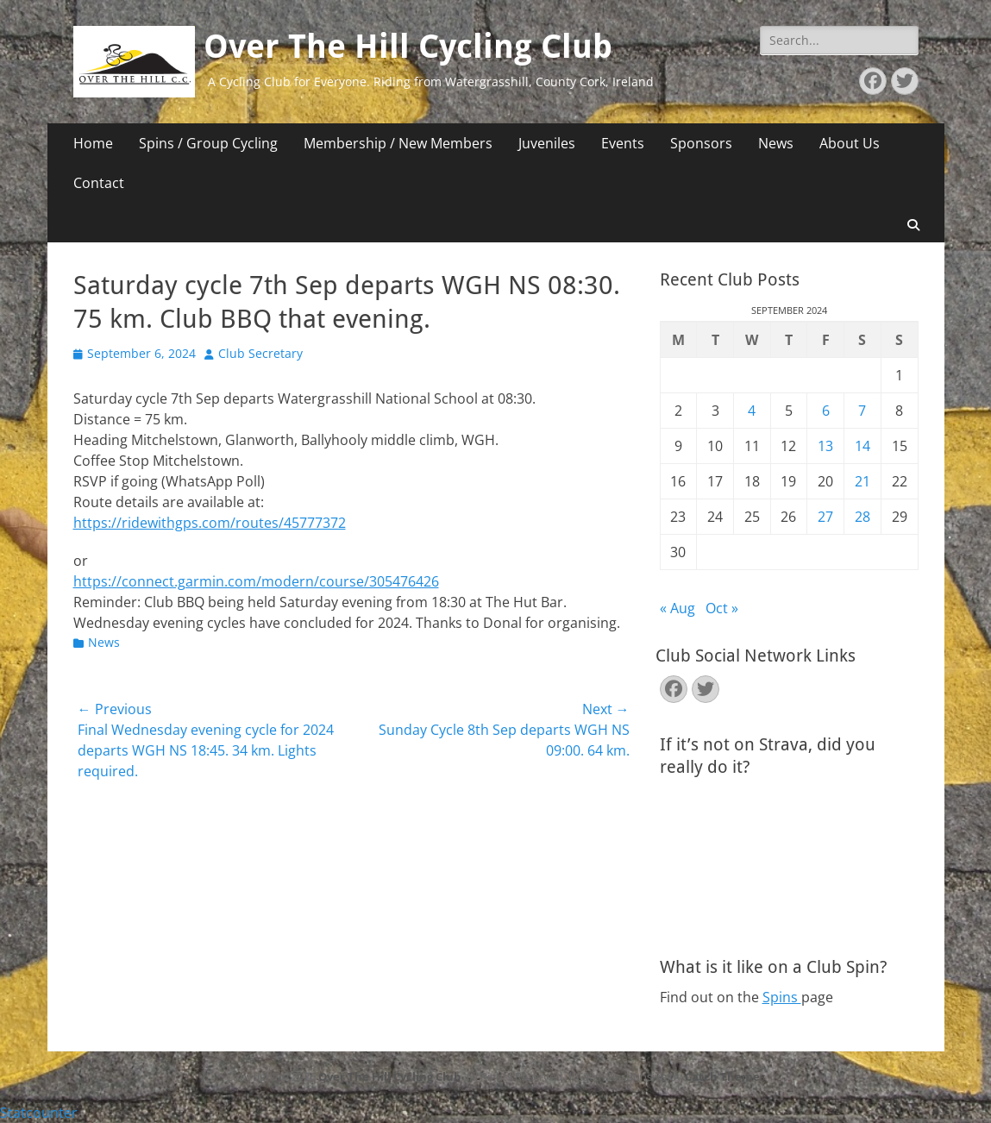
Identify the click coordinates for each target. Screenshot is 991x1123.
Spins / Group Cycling (208, 143)
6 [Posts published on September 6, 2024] (826, 410)
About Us (849, 143)
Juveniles (546, 143)
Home (93, 143)
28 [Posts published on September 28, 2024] (862, 516)
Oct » (722, 608)
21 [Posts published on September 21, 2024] (862, 481)
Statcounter (39, 1112)
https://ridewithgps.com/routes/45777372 (209, 522)
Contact (98, 182)
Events (622, 143)
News (775, 143)
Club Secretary (260, 353)
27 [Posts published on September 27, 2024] (825, 516)
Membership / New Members (398, 143)
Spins (781, 997)
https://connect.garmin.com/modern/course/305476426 (256, 581)
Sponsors (701, 143)
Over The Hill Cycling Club (408, 47)
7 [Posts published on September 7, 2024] (862, 410)
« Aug (677, 608)
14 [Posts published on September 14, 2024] (862, 445)
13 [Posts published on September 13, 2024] (825, 445)
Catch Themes (725, 1076)
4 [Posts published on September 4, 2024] (752, 410)
